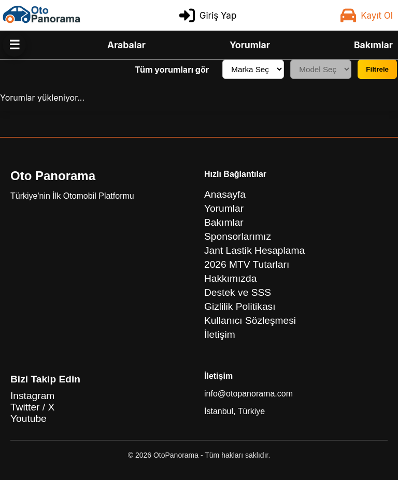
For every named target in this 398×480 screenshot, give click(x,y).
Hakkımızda (230, 278)
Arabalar (126, 44)
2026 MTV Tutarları (246, 264)
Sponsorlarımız (237, 236)
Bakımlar (373, 44)
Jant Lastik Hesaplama (254, 250)
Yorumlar (250, 44)
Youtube (28, 418)
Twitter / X (32, 407)
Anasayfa (225, 194)
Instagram (32, 395)
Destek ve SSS (237, 292)
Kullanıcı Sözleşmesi (250, 320)
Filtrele (377, 69)
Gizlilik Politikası (240, 306)
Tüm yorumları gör (172, 69)
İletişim (219, 334)
